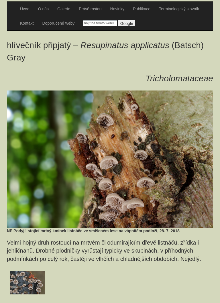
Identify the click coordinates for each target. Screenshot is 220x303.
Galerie (63, 9)
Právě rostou (90, 9)
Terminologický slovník (179, 9)
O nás (43, 9)
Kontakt (27, 23)
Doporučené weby (58, 23)
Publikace (141, 9)
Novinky (117, 9)
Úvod (25, 9)
